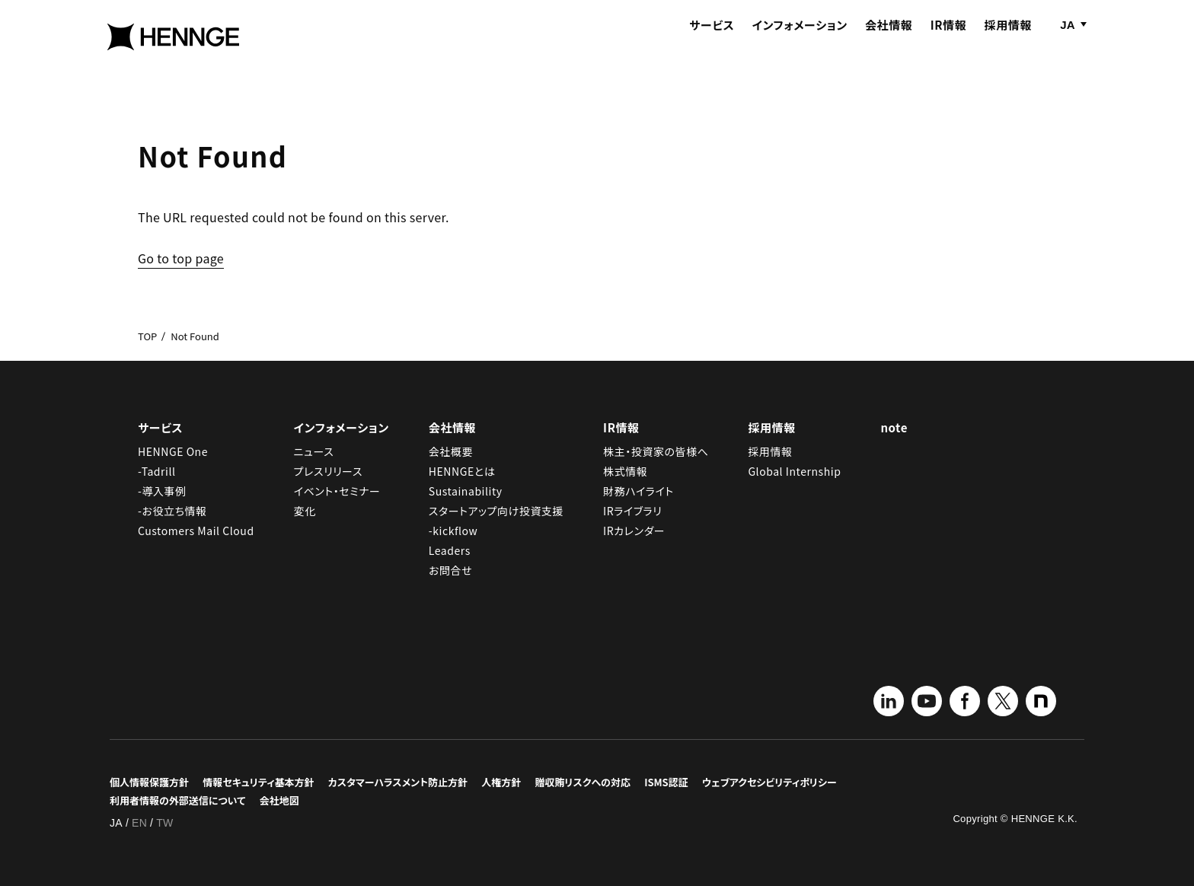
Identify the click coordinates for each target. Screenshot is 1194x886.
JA (1067, 43)
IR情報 (949, 44)
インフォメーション (800, 44)
